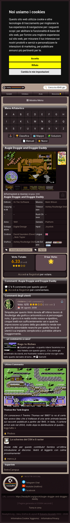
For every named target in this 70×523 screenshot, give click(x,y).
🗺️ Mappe (38, 135)
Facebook (28, 490)
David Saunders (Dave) (24, 234)
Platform (49, 222)
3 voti (23, 262)
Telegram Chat (31, 482)
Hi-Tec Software (21, 202)
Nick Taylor (19, 237)
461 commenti (35, 301)
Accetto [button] (35, 58)
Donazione (56, 94)
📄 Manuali (28, 140)
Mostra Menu (35, 100)
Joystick (49, 226)
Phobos (11, 433)
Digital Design (20, 226)
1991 (16, 222)
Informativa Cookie (20, 518)
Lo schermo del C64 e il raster (27, 439)
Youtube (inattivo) (32, 486)
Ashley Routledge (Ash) (56, 207)
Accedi (22, 274)
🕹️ (10, 135)
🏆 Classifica (22, 135)
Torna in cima (35, 507)
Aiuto (40, 94)
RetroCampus (11, 469)
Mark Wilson (51, 202)
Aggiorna (34, 518)
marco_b (11, 458)
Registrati (34, 274)
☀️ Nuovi (42, 140)
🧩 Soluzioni (54, 135)
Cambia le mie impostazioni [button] (35, 72)
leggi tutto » (10, 428)
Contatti (9, 94)
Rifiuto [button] (35, 65)
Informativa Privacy (50, 518)
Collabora (25, 94)
